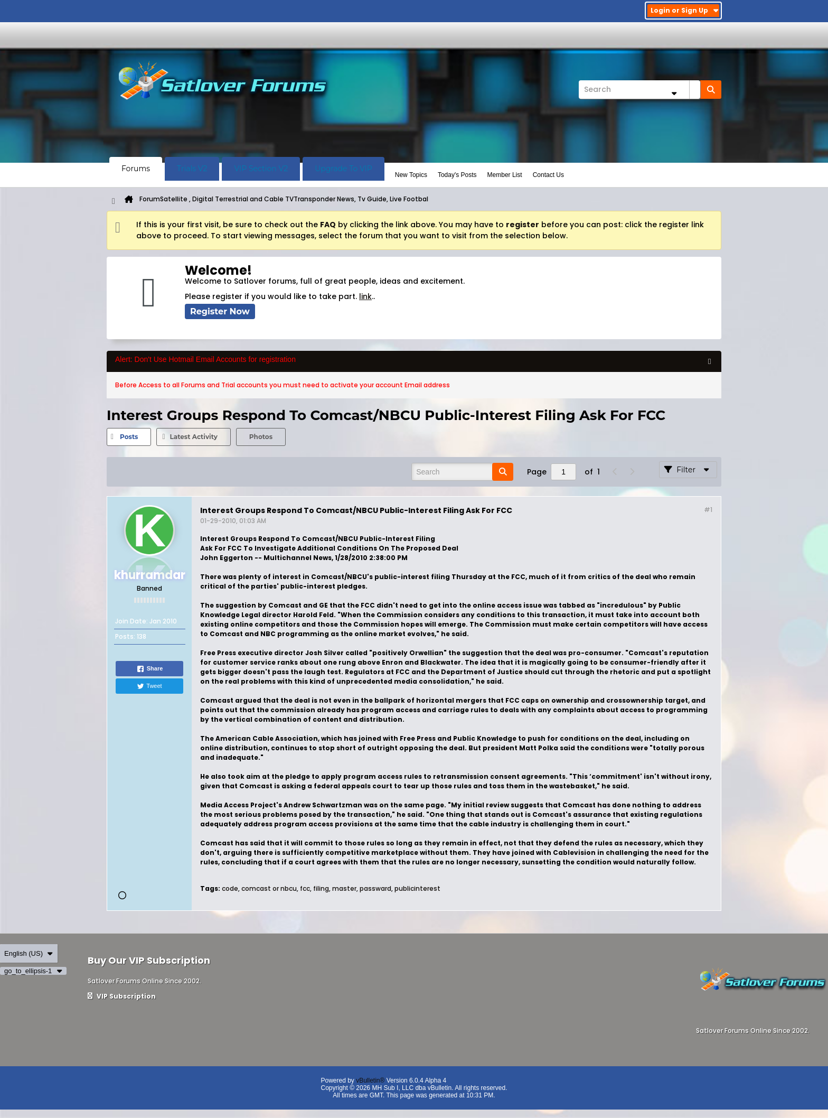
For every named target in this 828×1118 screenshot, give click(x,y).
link (365, 296)
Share (149, 669)
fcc (305, 888)
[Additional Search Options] (674, 93)
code (230, 888)
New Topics (411, 175)
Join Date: (131, 621)
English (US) (28, 953)
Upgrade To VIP (343, 168)
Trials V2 (192, 168)
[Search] (639, 89)
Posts (129, 437)
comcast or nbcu (269, 888)
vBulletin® (370, 1080)
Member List (504, 175)
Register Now (220, 311)
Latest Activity (193, 437)
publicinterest (417, 888)
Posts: (125, 636)
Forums (135, 168)
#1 (708, 509)
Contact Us (548, 175)
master (344, 888)
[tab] (129, 437)
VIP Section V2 (261, 168)
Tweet (149, 686)
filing (321, 888)
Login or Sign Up (685, 10)
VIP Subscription (122, 996)
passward (375, 888)
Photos (260, 437)
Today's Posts (457, 175)
